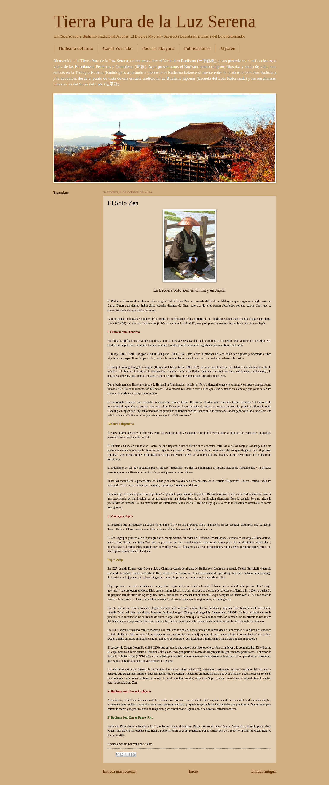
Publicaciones (197, 48)
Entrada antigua (263, 771)
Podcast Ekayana (158, 48)
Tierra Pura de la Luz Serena (154, 21)
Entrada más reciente (119, 771)
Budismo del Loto (76, 48)
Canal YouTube (117, 48)
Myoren (227, 48)
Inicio (193, 771)
